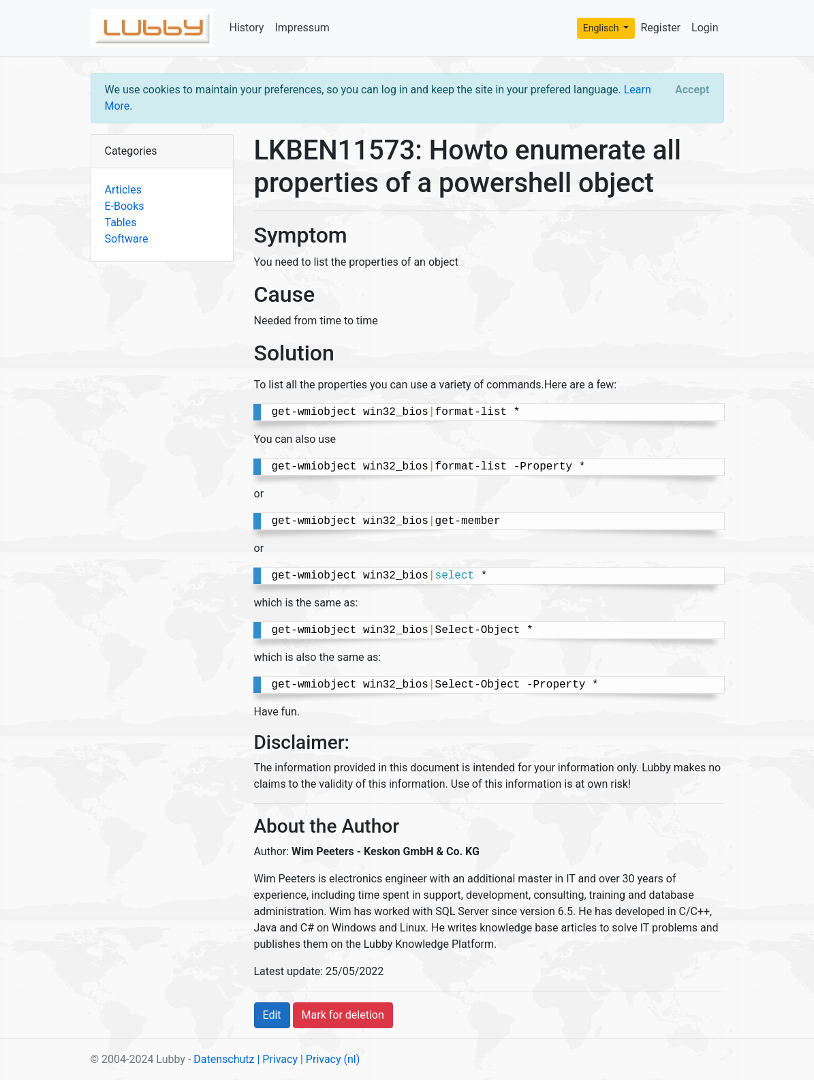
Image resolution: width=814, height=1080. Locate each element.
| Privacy (277, 1059)
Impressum (302, 27)
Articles (123, 189)
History (247, 27)
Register (660, 27)
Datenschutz (223, 1059)
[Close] (692, 90)
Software (126, 238)
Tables (121, 222)
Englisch (602, 27)
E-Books (124, 206)
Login (704, 27)
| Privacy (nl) (330, 1059)
